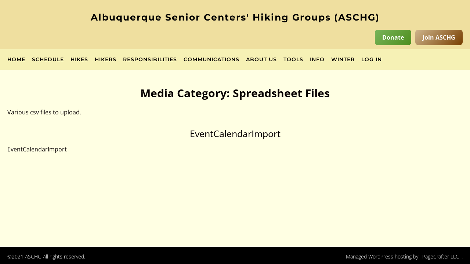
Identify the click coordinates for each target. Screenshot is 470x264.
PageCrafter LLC (440, 256)
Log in (371, 59)
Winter (343, 59)
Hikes (79, 59)
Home (16, 59)
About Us (261, 59)
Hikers (105, 59)
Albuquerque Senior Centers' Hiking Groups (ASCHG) (235, 17)
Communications (211, 59)
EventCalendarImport (235, 133)
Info (317, 59)
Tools (293, 59)
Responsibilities (150, 59)
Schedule (48, 59)
